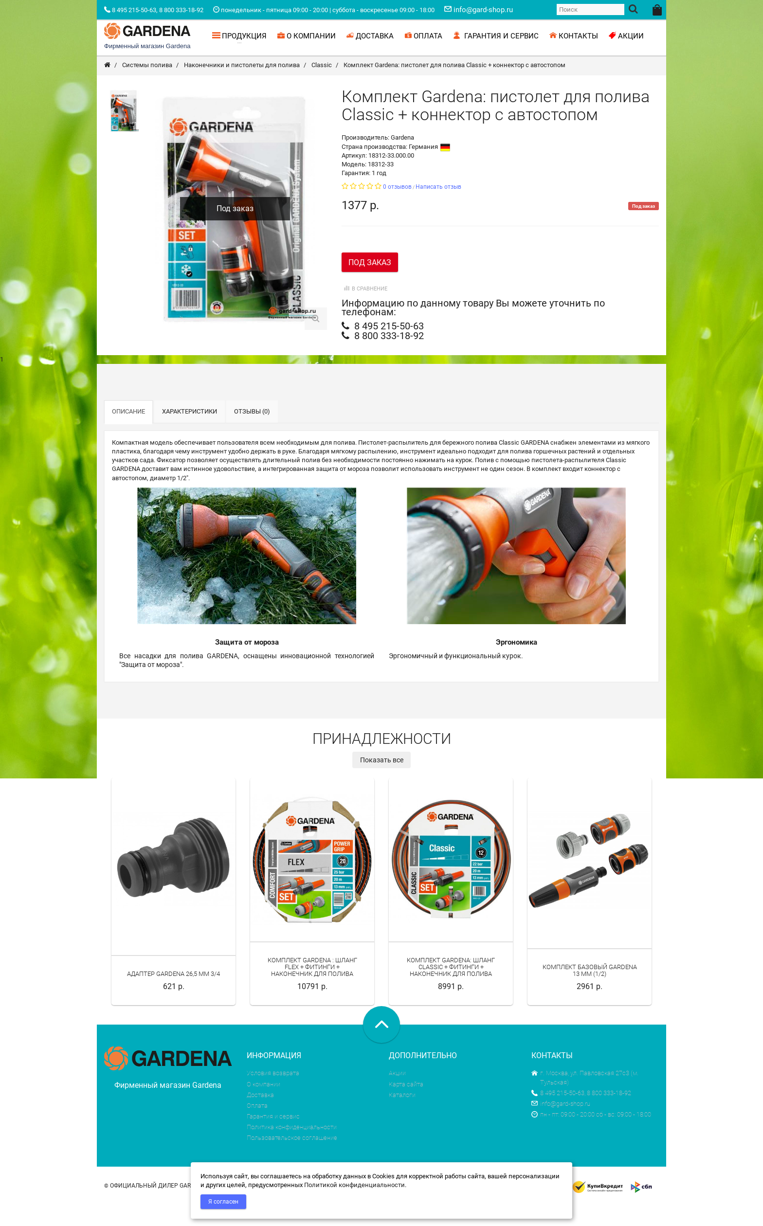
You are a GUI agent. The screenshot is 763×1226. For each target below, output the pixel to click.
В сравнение (364, 309)
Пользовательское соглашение (292, 1158)
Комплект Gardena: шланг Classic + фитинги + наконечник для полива (451, 988)
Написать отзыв (438, 207)
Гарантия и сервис (273, 1137)
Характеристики (189, 432)
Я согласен (223, 1201)
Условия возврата (273, 1094)
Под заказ (369, 283)
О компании (263, 1105)
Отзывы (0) (252, 432)
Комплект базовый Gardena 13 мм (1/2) (590, 991)
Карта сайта (406, 1105)
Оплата (257, 1126)
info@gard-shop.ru (560, 1124)
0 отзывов (397, 207)
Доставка (260, 1115)
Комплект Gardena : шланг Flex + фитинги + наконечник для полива (312, 988)
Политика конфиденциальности (292, 1148)
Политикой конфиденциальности (354, 1185)
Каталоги (402, 1115)
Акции (397, 1094)
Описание (128, 432)
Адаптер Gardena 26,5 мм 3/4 (173, 994)
